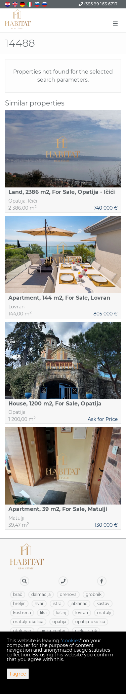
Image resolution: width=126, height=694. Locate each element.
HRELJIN (19, 603)
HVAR (39, 603)
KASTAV (103, 603)
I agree (18, 674)
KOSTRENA (22, 612)
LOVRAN (81, 612)
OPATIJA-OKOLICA (90, 621)
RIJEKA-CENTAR (53, 630)
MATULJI (104, 612)
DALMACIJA (41, 594)
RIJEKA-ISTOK (86, 630)
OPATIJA (59, 621)
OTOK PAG (22, 630)
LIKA (43, 612)
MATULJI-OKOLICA (28, 621)
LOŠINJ (61, 612)
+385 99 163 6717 (98, 3)
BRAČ (17, 594)
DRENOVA (68, 594)
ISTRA (57, 603)
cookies (71, 641)
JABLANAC (79, 603)
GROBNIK (93, 594)
